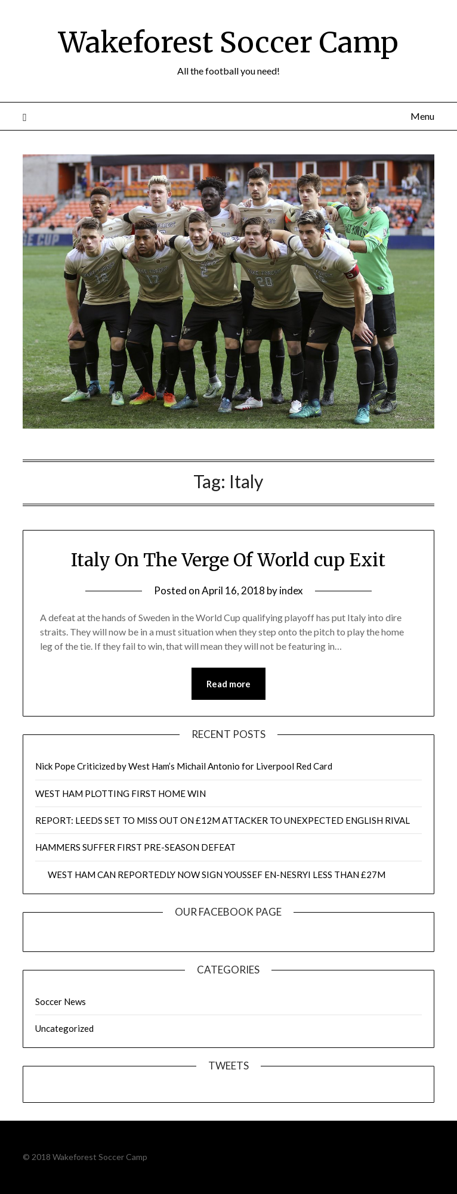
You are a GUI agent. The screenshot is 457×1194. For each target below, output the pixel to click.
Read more (228, 683)
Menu (422, 116)
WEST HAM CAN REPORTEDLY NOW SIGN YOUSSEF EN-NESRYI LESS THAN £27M (210, 874)
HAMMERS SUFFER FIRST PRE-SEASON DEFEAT (135, 847)
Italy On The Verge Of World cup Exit (228, 559)
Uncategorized (64, 1028)
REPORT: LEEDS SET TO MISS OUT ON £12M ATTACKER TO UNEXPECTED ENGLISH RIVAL (222, 820)
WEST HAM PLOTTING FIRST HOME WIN (120, 793)
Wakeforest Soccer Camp (228, 42)
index (291, 590)
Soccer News (60, 1001)
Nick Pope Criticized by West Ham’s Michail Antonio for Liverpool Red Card (183, 766)
